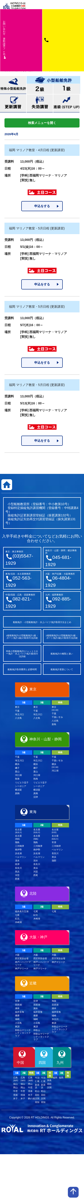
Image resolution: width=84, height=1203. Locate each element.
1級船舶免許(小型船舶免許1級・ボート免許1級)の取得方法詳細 (22, 636)
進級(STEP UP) (66, 103)
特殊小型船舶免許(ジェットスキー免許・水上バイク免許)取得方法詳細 (22, 654)
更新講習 (13, 103)
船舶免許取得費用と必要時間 (22, 669)
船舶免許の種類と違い (62, 653)
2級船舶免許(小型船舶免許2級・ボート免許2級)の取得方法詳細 (62, 636)
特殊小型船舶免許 (13, 85)
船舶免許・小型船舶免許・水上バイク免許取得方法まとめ (42, 622)
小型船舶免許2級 (40, 89)
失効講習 (40, 103)
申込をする (42, 206)
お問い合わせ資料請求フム (4, 39)
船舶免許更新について (62, 669)
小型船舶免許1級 (66, 89)
